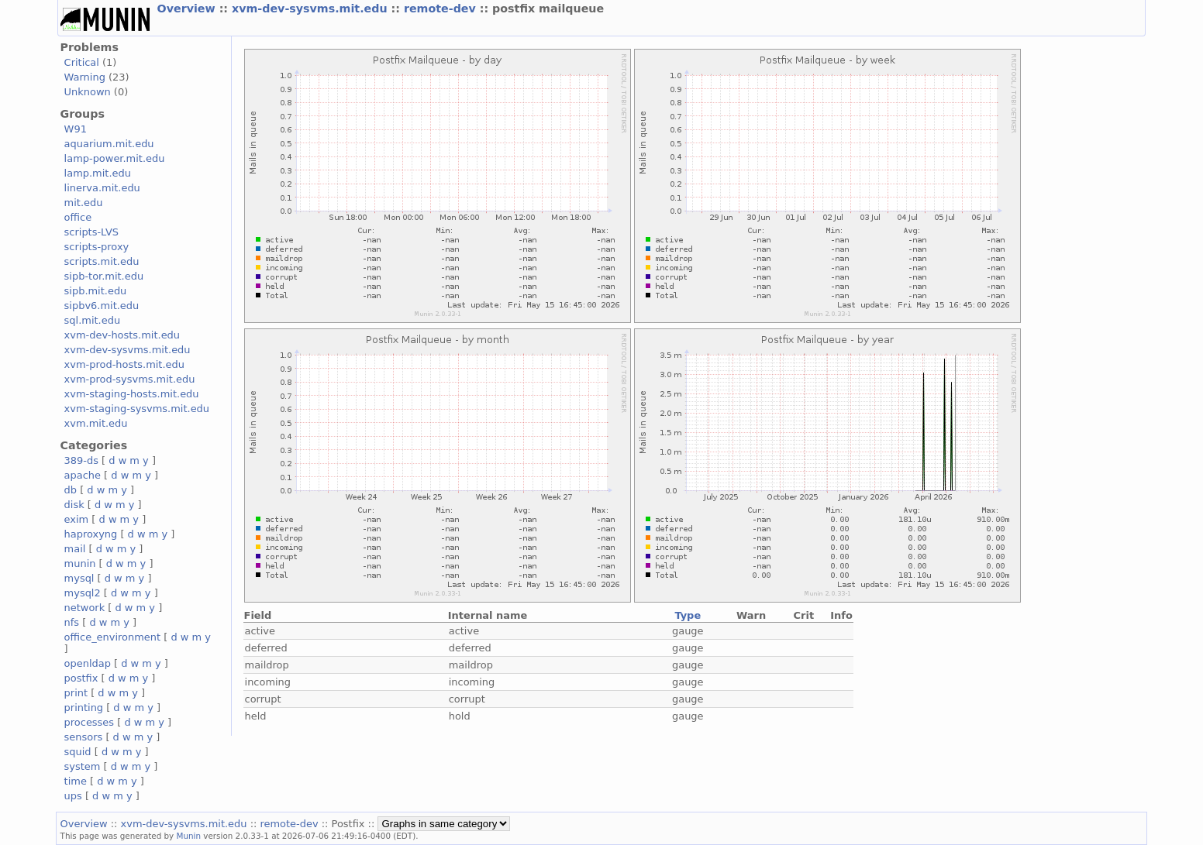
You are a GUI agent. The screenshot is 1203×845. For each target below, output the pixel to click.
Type (687, 615)
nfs (72, 622)
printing (83, 707)
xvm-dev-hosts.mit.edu (122, 335)
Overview (188, 8)
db (70, 490)
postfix (81, 678)
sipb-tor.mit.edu (104, 276)
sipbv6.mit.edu (102, 305)
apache (82, 475)
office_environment (112, 637)
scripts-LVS (91, 232)
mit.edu (83, 202)
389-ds (81, 460)
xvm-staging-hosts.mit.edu (131, 394)
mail (75, 549)
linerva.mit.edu (102, 188)
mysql (79, 578)
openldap (87, 663)
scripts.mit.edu (102, 261)
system (82, 766)
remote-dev (442, 8)
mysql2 (82, 593)
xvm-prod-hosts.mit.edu (124, 364)
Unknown (87, 92)
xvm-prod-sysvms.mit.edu (129, 379)
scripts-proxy (96, 246)
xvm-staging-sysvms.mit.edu (136, 408)
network (84, 607)
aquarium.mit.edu (109, 143)
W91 (75, 129)
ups (73, 796)
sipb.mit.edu (95, 291)
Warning (84, 77)
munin (80, 563)
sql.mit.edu (92, 320)
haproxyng (91, 534)
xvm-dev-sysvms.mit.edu (311, 8)
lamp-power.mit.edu (114, 158)
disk (74, 504)
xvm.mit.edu (96, 423)
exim (76, 519)
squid (77, 751)
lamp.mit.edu (97, 173)
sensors (83, 737)
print (76, 693)
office (78, 217)
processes (89, 722)
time (75, 781)
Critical (81, 62)
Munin (189, 835)
